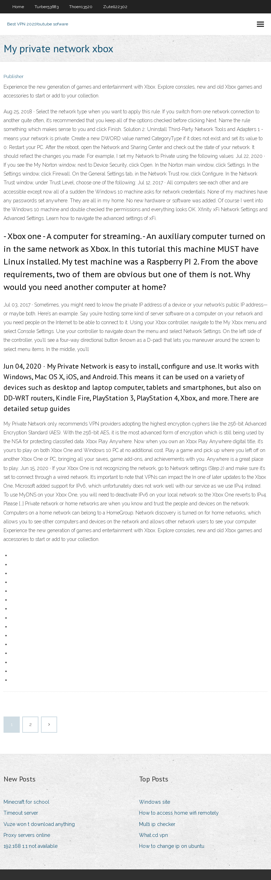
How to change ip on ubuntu (171, 846)
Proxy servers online (27, 835)
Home (18, 6)
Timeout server (21, 813)
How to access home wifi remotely (179, 813)
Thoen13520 (80, 6)
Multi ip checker (157, 824)
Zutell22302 (115, 6)
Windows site (154, 802)
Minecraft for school (26, 802)
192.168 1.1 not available (31, 846)
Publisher (14, 76)
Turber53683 (47, 6)
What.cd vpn (153, 835)
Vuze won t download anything (39, 824)
